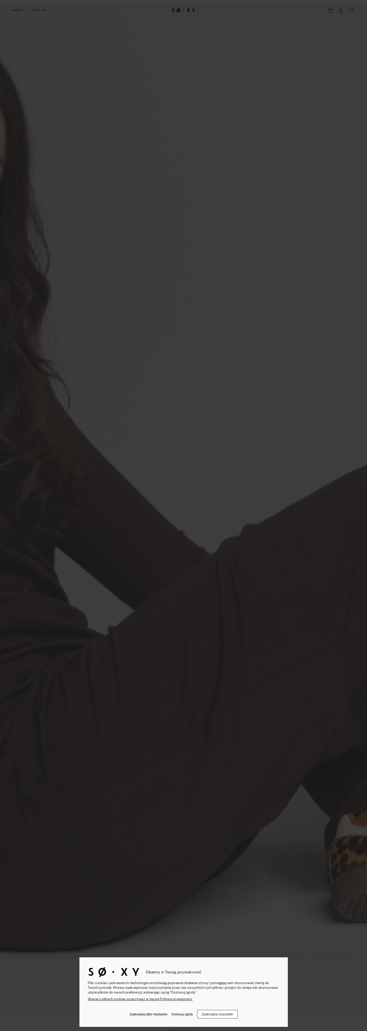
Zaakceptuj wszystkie (217, 1014)
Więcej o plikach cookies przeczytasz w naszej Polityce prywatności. (140, 999)
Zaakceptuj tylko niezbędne (148, 1014)
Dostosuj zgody (182, 1014)
